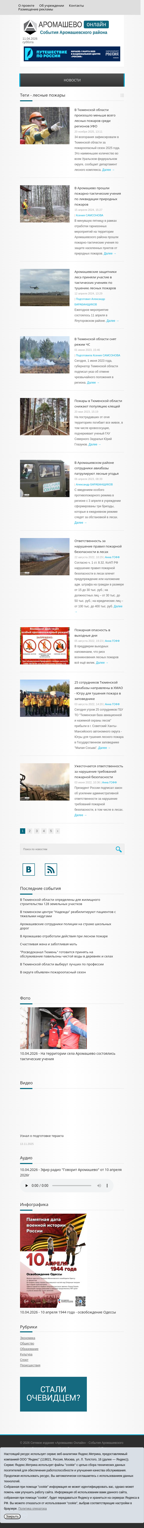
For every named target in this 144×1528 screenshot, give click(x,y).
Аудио (26, 1158)
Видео (26, 1083)
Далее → (108, 170)
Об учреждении (51, 5)
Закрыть (12, 1516)
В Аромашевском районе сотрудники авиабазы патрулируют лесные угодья (96, 468)
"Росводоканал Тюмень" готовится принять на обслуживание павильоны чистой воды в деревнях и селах (66, 954)
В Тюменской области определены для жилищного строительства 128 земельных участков (60, 901)
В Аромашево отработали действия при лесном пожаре (64, 936)
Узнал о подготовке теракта (42, 1135)
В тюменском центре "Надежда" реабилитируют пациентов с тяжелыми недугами (68, 914)
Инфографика (34, 1204)
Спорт (24, 1360)
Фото (25, 998)
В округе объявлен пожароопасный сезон (53, 972)
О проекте (26, 5)
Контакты (76, 5)
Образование (29, 1349)
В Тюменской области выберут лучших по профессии (62, 964)
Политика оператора (32, 1508)
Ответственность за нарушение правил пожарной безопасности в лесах (98, 546)
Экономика (27, 1338)
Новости (72, 80)
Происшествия (30, 1365)
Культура (26, 1354)
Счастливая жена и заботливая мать (48, 944)
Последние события (40, 888)
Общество (27, 1343)
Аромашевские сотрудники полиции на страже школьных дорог (65, 926)
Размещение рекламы (35, 9)
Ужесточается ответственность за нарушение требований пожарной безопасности (98, 771)
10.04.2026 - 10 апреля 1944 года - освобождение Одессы (68, 1312)
